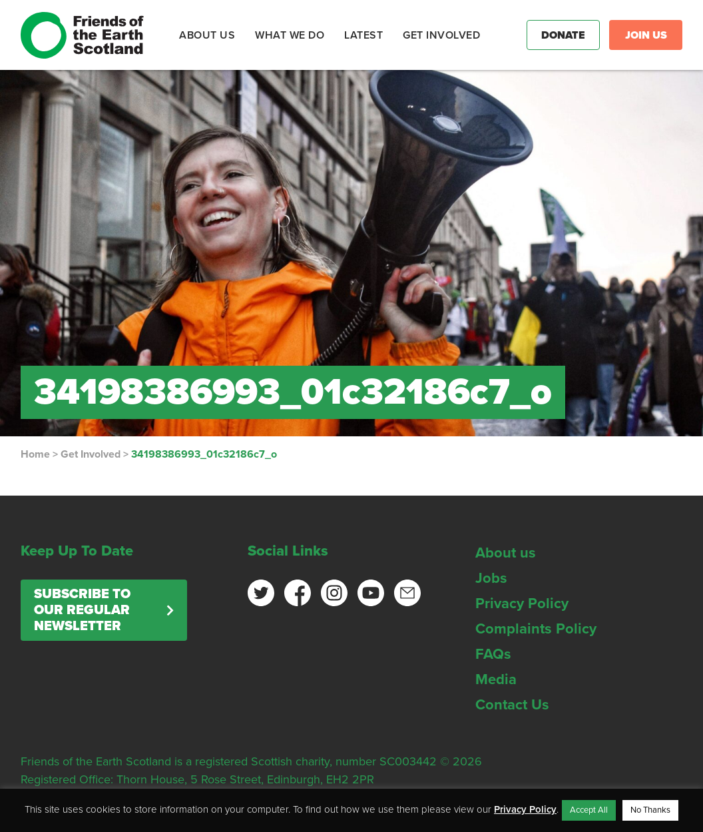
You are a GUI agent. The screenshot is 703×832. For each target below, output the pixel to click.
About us (505, 553)
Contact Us (512, 704)
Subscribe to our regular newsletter (82, 610)
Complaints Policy (535, 628)
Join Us (646, 35)
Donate (563, 35)
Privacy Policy (522, 603)
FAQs (493, 654)
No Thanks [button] (650, 810)
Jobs (491, 578)
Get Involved (90, 454)
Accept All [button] (589, 810)
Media (496, 679)
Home (35, 454)
